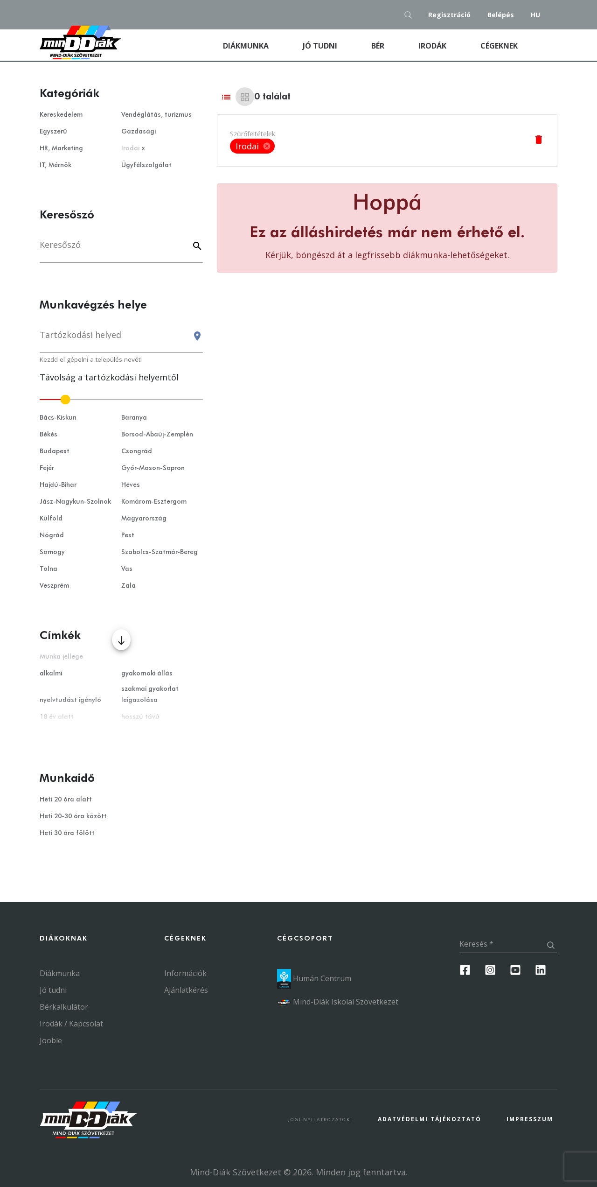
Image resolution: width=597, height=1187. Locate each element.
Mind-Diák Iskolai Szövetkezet (337, 1002)
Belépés (500, 14)
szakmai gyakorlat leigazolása (150, 694)
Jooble (51, 1040)
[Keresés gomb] (411, 14)
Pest (127, 535)
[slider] (121, 399)
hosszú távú (140, 717)
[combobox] (121, 339)
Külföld (51, 518)
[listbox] (252, 146)
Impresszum (530, 1119)
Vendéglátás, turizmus (156, 115)
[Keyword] (196, 246)
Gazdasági (138, 131)
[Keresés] (121, 249)
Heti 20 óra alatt (66, 799)
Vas (126, 569)
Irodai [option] (252, 146)
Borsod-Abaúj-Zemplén (157, 434)
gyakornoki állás (147, 673)
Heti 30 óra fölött (67, 833)
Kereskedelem (61, 115)
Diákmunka (257, 45)
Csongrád (136, 451)
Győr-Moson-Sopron (153, 468)
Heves (130, 485)
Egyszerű (53, 131)
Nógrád (52, 535)
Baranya (134, 417)
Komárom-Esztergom (154, 502)
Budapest (54, 451)
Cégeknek (500, 46)
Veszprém (54, 586)
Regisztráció (449, 14)
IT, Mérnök (55, 165)
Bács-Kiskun (58, 417)
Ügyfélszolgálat (146, 165)
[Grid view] (245, 96)
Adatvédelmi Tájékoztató (429, 1119)
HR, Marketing (61, 148)
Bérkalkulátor (64, 1007)
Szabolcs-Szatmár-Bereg (159, 552)
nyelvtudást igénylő (70, 700)
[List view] (226, 96)
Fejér (47, 468)
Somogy (52, 552)
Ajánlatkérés (186, 990)
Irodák (433, 46)
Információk (185, 973)
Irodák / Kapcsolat (71, 1023)
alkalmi (51, 673)
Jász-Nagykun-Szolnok (75, 502)
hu (535, 14)
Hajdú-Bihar (58, 485)
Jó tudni (321, 46)
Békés (48, 434)
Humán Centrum (314, 978)
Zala (128, 586)
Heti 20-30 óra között (73, 816)
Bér (378, 46)
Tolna (48, 569)
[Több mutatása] (121, 639)
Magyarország (144, 518)
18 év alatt (57, 717)
